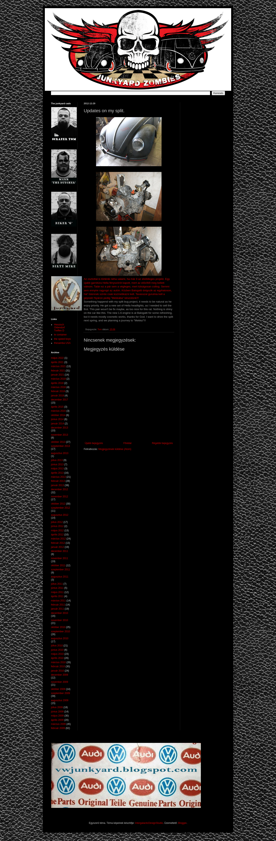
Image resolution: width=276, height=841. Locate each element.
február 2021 (58, 370)
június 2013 (57, 464)
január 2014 (57, 423)
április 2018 (57, 383)
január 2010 (57, 670)
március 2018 (58, 387)
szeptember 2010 (60, 631)
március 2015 (58, 410)
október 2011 (58, 565)
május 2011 (57, 592)
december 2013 (59, 427)
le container (60, 334)
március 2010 (58, 662)
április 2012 (57, 534)
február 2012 (58, 543)
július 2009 (57, 707)
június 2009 (57, 711)
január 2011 (57, 608)
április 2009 (57, 720)
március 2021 (58, 366)
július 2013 (57, 460)
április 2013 (57, 472)
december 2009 (59, 674)
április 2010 (57, 658)
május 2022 (57, 358)
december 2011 (59, 551)
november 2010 (59, 620)
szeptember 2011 (60, 569)
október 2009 (58, 689)
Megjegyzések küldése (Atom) (114, 449)
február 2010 (58, 666)
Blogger (182, 823)
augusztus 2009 (59, 700)
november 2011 (59, 558)
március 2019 (58, 378)
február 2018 (58, 391)
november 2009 (59, 682)
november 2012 (59, 496)
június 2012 (57, 526)
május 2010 (57, 654)
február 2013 (58, 481)
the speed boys (62, 339)
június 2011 (57, 587)
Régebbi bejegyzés (162, 443)
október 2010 (58, 627)
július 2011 (57, 583)
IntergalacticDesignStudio (149, 823)
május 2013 (57, 468)
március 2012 (58, 538)
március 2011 (58, 600)
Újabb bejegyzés (94, 443)
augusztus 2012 (59, 515)
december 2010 (59, 613)
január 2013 (57, 485)
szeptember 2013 (60, 446)
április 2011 (57, 596)
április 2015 (57, 406)
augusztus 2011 (59, 576)
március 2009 (58, 724)
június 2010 (57, 649)
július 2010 (57, 645)
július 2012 (57, 522)
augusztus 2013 (59, 453)
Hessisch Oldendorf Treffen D (59, 327)
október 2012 (58, 503)
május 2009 (57, 715)
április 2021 (57, 362)
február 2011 (58, 604)
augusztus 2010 (59, 638)
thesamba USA (62, 343)
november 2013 (59, 434)
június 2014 (57, 419)
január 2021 (57, 374)
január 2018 (57, 395)
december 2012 (59, 489)
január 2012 (57, 547)
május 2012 (57, 530)
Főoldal (127, 443)
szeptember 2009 (60, 693)
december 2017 (59, 399)
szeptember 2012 (60, 507)
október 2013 (58, 442)
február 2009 (58, 728)
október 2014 (58, 415)
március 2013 (58, 476)
